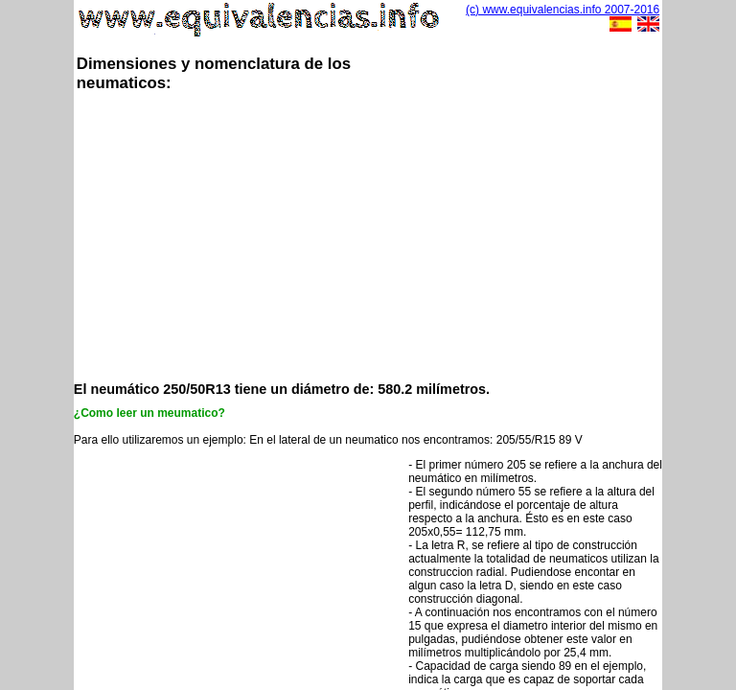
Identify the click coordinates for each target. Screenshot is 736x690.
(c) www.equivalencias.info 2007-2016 (562, 9)
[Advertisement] (405, 235)
